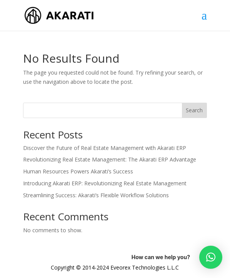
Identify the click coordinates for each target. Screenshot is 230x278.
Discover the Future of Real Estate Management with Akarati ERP (104, 147)
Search (194, 110)
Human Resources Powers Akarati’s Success (78, 171)
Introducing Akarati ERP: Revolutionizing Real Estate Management (105, 183)
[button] (210, 257)
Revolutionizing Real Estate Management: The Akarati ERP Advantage (109, 159)
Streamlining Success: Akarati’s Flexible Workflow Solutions (96, 195)
